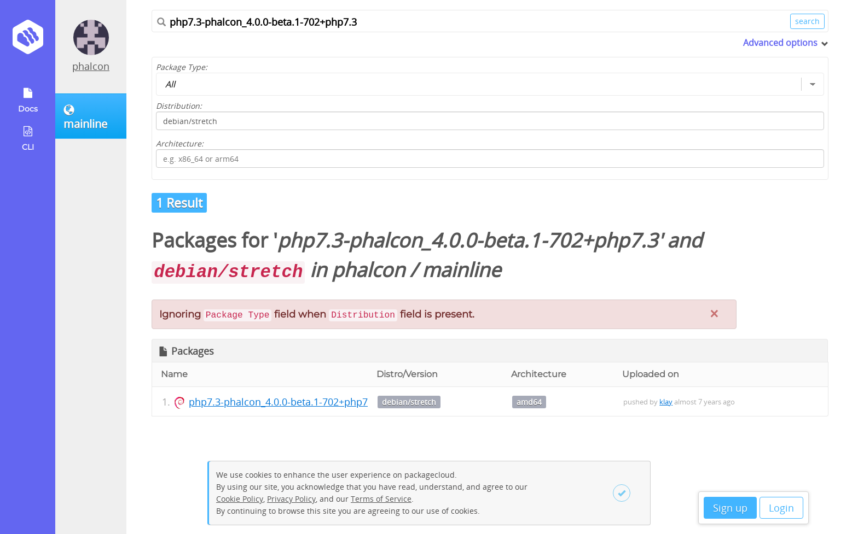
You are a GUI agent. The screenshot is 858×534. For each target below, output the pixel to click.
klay (666, 402)
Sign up (730, 507)
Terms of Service (381, 499)
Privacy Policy (291, 499)
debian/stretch (409, 402)
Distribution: (179, 106)
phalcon (90, 66)
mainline (461, 269)
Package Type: (181, 67)
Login (781, 507)
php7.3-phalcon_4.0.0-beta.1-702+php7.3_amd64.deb (310, 401)
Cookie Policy (239, 499)
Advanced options (780, 43)
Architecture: (180, 143)
